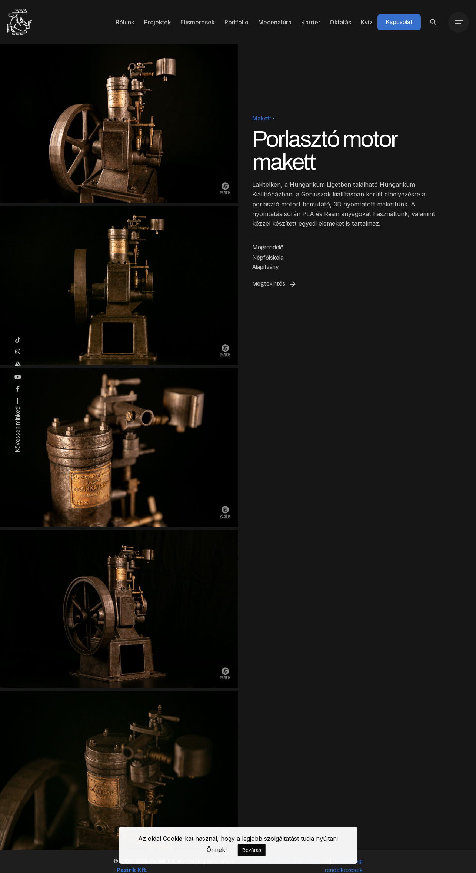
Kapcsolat (399, 22)
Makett (261, 118)
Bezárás (251, 850)
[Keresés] (433, 22)
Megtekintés (274, 284)
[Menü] (458, 22)
